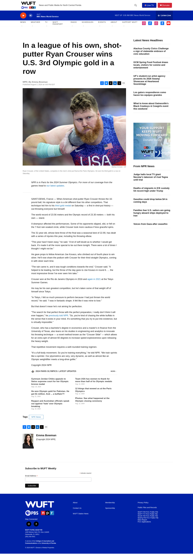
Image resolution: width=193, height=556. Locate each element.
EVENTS (102, 25)
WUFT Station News (80, 516)
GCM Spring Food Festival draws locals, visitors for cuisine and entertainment (150, 67)
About (75, 505)
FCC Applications (144, 524)
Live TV (149, 6)
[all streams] (164, 18)
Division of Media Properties (45, 550)
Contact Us (77, 510)
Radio (74, 25)
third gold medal (63, 208)
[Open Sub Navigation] (22, 28)
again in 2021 (94, 281)
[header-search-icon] (135, 6)
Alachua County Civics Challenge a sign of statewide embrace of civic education (151, 53)
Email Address (31, 478)
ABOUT (114, 25)
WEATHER (35, 25)
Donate (166, 6)
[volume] (31, 18)
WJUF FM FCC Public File (148, 518)
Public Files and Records (147, 510)
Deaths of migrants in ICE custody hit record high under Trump (151, 191)
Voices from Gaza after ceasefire (150, 226)
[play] (23, 17)
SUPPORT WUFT (129, 25)
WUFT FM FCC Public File (148, 514)
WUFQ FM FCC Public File (148, 520)
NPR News (36, 419)
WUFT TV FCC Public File (148, 516)
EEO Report (142, 522)
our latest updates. (56, 188)
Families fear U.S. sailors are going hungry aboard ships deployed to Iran (151, 215)
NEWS (23, 25)
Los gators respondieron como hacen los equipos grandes (149, 96)
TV (46, 25)
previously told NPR (58, 318)
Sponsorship (110, 510)
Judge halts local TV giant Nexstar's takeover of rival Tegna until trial (150, 179)
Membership (110, 505)
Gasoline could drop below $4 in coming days (150, 202)
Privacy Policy (143, 505)
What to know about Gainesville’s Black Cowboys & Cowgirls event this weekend (151, 108)
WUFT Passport (58, 26)
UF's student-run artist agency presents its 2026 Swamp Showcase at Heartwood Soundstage (149, 82)
